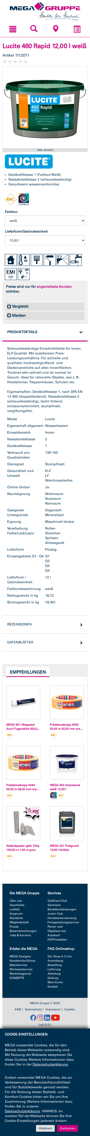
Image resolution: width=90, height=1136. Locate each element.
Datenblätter (20, 642)
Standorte (16, 918)
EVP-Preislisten (57, 939)
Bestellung (55, 965)
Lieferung (54, 969)
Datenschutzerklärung (50, 1064)
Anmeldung (55, 960)
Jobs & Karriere (20, 935)
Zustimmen (67, 1128)
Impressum (53, 1009)
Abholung (54, 973)
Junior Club (55, 913)
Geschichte (17, 905)
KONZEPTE (17, 978)
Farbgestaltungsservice (63, 922)
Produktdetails (22, 332)
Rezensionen (19, 624)
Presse (14, 926)
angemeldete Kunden (54, 287)
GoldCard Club (57, 900)
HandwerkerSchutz (22, 960)
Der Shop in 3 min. (60, 956)
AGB (18, 1009)
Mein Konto (55, 982)
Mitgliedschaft (19, 922)
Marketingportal (20, 973)
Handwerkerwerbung (62, 918)
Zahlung (53, 978)
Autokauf (54, 935)
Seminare (54, 905)
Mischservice (18, 965)
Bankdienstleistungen (62, 909)
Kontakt (53, 986)
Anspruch (16, 913)
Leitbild (14, 909)
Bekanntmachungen (23, 931)
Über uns (16, 900)
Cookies (69, 1009)
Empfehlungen (28, 672)
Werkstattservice (21, 969)
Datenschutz (33, 1009)
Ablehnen (45, 1128)
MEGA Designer (20, 956)
